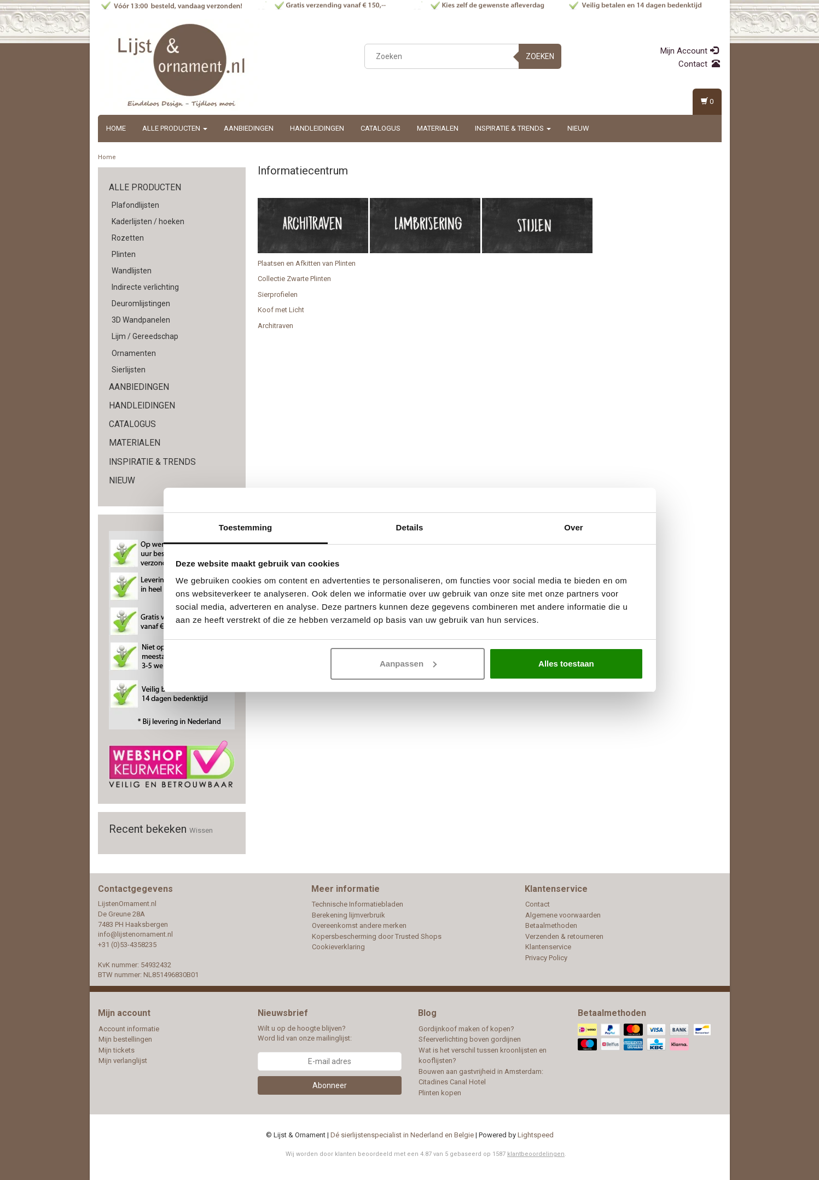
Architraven (275, 326)
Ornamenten (134, 353)
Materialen (437, 128)
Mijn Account (689, 51)
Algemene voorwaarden (563, 915)
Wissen (201, 830)
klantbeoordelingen (536, 1154)
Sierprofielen (278, 294)
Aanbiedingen (249, 128)
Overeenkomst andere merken (359, 925)
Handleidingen (317, 128)
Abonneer (329, 1085)
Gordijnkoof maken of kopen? (466, 1029)
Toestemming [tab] (245, 527)
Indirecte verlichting (145, 287)
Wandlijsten (132, 270)
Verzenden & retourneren (564, 936)
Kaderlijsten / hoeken (148, 221)
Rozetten (128, 237)
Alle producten (174, 128)
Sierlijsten (129, 369)
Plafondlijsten (135, 205)
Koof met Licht (281, 310)
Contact (699, 64)
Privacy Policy (546, 958)
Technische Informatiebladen (357, 904)
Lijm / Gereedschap (145, 336)
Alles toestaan (566, 663)
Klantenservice (548, 947)
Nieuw (578, 128)
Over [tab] (573, 527)
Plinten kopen (440, 1093)
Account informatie (128, 1029)
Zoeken (540, 56)
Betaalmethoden (551, 925)
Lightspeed (536, 1135)
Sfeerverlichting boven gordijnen (470, 1039)
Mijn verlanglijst (122, 1060)
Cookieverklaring (338, 947)
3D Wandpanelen (141, 320)
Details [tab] (409, 527)
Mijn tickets (116, 1050)
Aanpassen (408, 663)
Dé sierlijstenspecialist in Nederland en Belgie (402, 1135)
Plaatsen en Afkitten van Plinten (307, 263)
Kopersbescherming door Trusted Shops (377, 936)
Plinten (124, 254)
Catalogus (380, 128)
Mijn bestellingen (125, 1039)
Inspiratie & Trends (513, 128)
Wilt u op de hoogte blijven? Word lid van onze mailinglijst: (305, 1033)
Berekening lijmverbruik (348, 915)
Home (116, 128)
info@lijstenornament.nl (135, 934)
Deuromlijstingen (141, 303)
